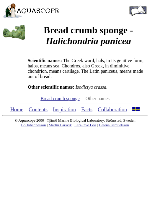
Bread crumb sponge (59, 98)
